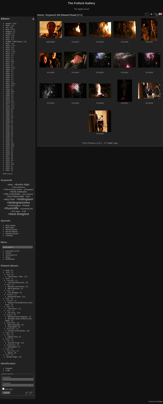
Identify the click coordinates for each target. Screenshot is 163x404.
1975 (8, 108)
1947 (8, 124)
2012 (8, 62)
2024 (8, 35)
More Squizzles (14, 325)
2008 (8, 70)
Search (8, 253)
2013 (8, 60)
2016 (8, 54)
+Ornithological (13, 205)
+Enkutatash (28, 189)
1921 (8, 150)
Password (6, 383)
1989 (8, 94)
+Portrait (25, 205)
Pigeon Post (13, 337)
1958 (8, 114)
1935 (8, 136)
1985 (8, 96)
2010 (8, 66)
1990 (8, 92)
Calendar (9, 235)
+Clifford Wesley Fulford (12, 189)
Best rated (10, 227)
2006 (8, 74)
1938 (8, 134)
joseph (8, 23)
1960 (8, 112)
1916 (8, 158)
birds (8, 29)
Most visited (10, 225)
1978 (8, 102)
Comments (10, 255)
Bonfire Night (12, 357)
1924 (8, 148)
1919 (8, 154)
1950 (8, 118)
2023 (8, 37)
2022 (8, 39)
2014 (8, 58)
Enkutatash (12, 327)
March (10, 353)
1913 (8, 164)
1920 (8, 152)
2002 (8, 82)
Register (9, 368)
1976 (8, 106)
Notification (10, 259)
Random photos (12, 233)
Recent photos (11, 229)
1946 (8, 126)
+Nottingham (24, 199)
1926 (8, 144)
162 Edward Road (66, 15)
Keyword (51, 15)
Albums (5, 18)
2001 (8, 84)
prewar (8, 33)
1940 (8, 132)
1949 (8, 120)
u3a (7, 27)
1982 (8, 98)
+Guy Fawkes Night (15, 196)
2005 (8, 76)
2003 (8, 80)
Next (110, 143)
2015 (8, 56)
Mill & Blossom (14, 288)
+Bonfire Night (21, 184)
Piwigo (160, 401)
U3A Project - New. (15, 276)
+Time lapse (15, 211)
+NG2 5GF (9, 199)
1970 (8, 110)
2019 (8, 48)
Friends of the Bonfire (16, 331)
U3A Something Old (16, 282)
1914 (8, 162)
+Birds (10, 184)
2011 (8, 64)
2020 (8, 46)
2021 (8, 44)
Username (6, 377)
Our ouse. (12, 313)
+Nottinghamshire (18, 202)
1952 (8, 116)
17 (105, 143)
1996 (8, 90)
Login (8, 370)
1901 (8, 170)
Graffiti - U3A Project (14, 41)
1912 (8, 166)
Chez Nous (12, 309)
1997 (8, 88)
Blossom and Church (16, 286)
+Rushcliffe (11, 208)
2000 (8, 86)
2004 (8, 78)
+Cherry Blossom (18, 187)
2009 (8, 68)
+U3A (24, 211)
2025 (8, 25)
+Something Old (26, 209)
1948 (8, 122)
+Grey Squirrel (27, 194)
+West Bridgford (18, 214)
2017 (8, 52)
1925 (8, 146)
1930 (8, 140)
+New (27, 196)
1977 (8, 104)
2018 (8, 50)
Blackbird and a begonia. (18, 317)
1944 (8, 128)
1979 (8, 100)
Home (40, 15)
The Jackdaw (13, 292)
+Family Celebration (18, 192)
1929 (8, 142)
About (8, 257)
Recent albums (12, 231)
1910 (8, 168)
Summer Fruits (14, 343)
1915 (8, 160)
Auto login (7, 389)
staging (9, 31)
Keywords (10, 251)
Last (116, 143)
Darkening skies (14, 297)
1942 (8, 130)
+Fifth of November (12, 194)
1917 (8, 156)
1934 (8, 138)
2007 (8, 72)
